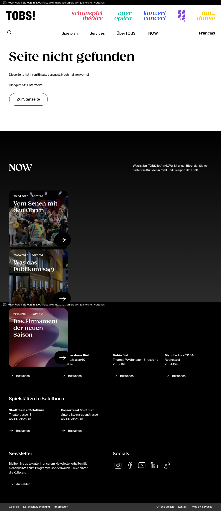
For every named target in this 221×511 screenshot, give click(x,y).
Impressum (61, 507)
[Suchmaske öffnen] (10, 33)
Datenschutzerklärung (36, 507)
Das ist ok (193, 501)
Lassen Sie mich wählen (179, 492)
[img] (20, 15)
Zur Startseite (28, 99)
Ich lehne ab (168, 501)
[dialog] (180, 490)
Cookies (14, 507)
